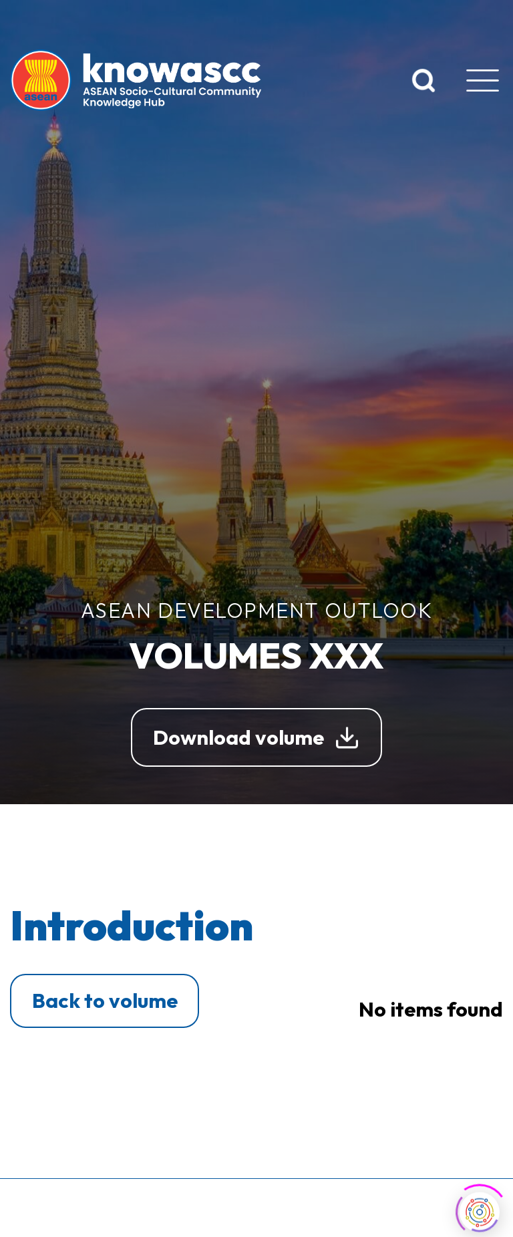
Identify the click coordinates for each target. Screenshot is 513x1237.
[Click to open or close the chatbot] (480, 1210)
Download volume (238, 737)
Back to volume (105, 1000)
